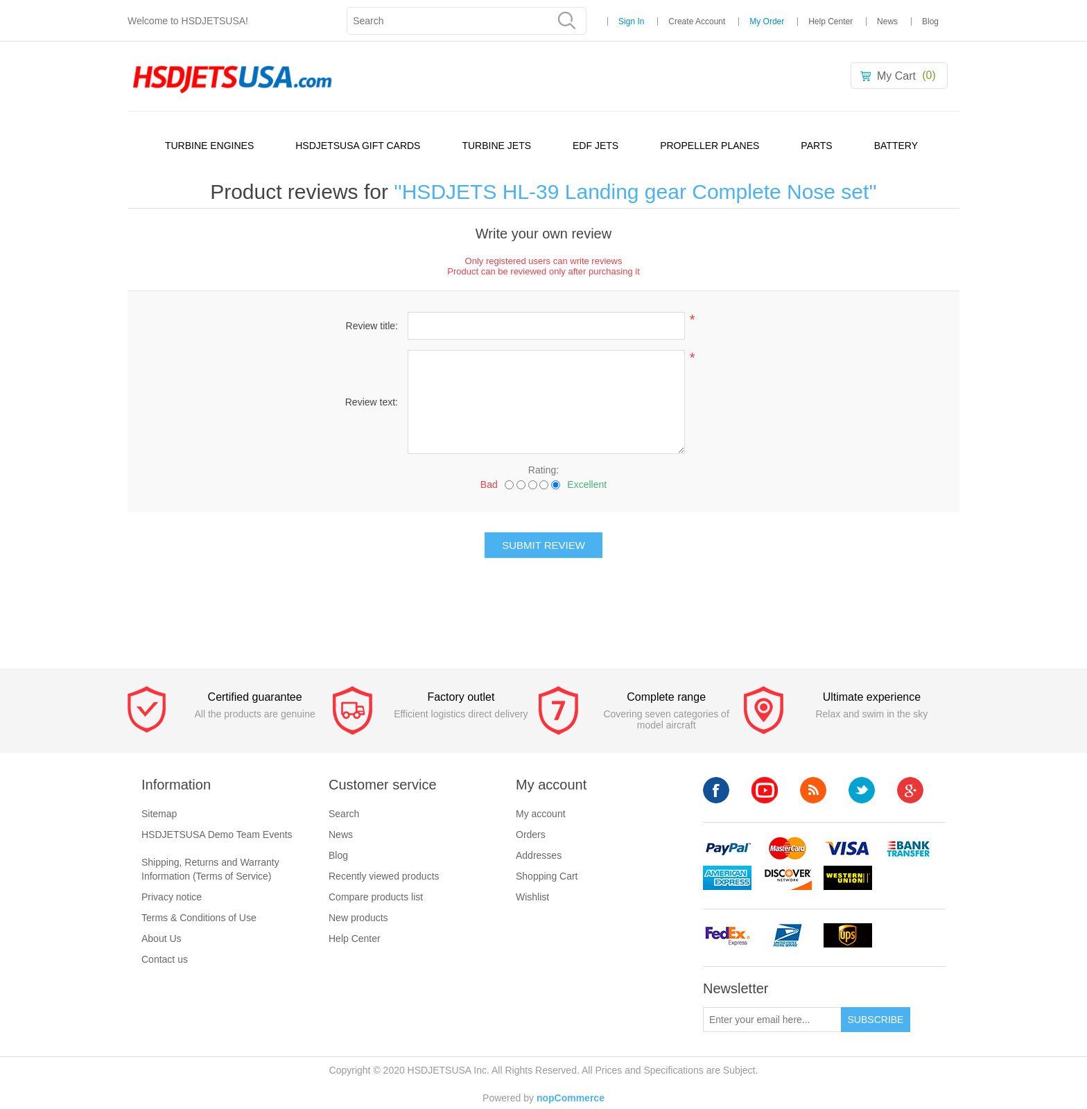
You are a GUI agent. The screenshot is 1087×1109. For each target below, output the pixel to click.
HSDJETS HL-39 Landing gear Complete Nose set (635, 191)
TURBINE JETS (496, 145)
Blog (930, 21)
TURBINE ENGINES (209, 145)
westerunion (848, 878)
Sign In (631, 21)
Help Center (830, 21)
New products (358, 917)
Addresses (539, 855)
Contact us (164, 959)
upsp (787, 935)
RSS (813, 790)
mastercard (787, 849)
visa (848, 849)
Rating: (543, 469)
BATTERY (896, 145)
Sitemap (159, 813)
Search (344, 813)
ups (848, 935)
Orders (531, 834)
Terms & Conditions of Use (198, 917)
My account (541, 813)
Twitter (862, 790)
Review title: (372, 325)
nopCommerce (571, 1097)
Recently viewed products (384, 876)
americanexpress (727, 878)
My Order (766, 21)
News (887, 21)
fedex (727, 935)
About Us (161, 938)
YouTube (764, 790)
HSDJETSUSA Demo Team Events (217, 834)
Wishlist (532, 896)
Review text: (371, 402)
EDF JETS (595, 145)
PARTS (816, 145)
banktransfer (908, 849)
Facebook (716, 790)
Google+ (910, 790)
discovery (787, 878)
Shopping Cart (547, 876)
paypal (727, 849)
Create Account (696, 21)
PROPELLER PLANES (709, 145)
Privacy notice (171, 896)
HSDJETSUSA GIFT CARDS (357, 145)
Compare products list (376, 896)
